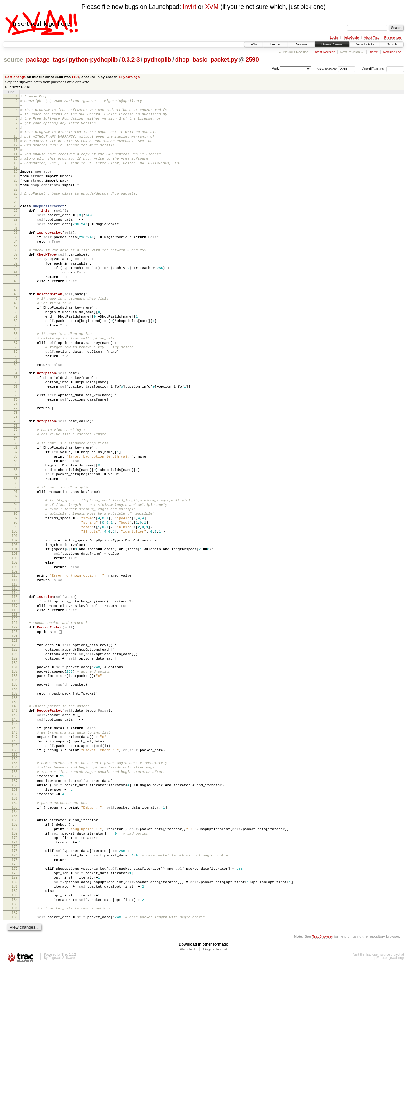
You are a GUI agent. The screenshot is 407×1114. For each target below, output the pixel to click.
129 (14, 759)
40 (15, 299)
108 (14, 653)
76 (15, 485)
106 (14, 643)
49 (15, 346)
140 (14, 813)
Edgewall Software (61, 1105)
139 (14, 809)
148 (14, 855)
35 (15, 273)
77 (15, 489)
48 (15, 341)
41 (15, 304)
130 (14, 765)
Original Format (215, 1097)
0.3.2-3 (130, 59)
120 (14, 712)
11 (15, 150)
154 (14, 885)
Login (334, 37)
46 (15, 330)
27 (15, 231)
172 (14, 980)
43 (15, 315)
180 (14, 1022)
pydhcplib (157, 59)
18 (15, 187)
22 (15, 208)
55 (15, 377)
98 (15, 599)
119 (14, 708)
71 (15, 460)
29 (15, 242)
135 (14, 789)
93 (15, 572)
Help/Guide (351, 37)
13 (15, 161)
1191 (75, 77)
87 (15, 543)
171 (14, 974)
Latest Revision (324, 52)
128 (14, 754)
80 (15, 505)
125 (14, 738)
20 (15, 197)
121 (14, 716)
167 (14, 953)
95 (15, 583)
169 (14, 964)
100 (14, 610)
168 (14, 958)
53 (15, 368)
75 (15, 479)
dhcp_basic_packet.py (206, 59)
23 (15, 212)
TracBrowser (322, 1084)
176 (14, 1000)
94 (15, 578)
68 (15, 445)
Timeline (275, 44)
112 (14, 674)
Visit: (275, 68)
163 (14, 934)
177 (14, 1006)
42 (15, 310)
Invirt (189, 6)
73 (15, 470)
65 (15, 429)
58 (15, 394)
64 (15, 424)
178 (14, 1011)
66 (15, 434)
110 (14, 663)
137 (14, 800)
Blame (373, 52)
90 (15, 558)
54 (15, 373)
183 (14, 1038)
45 (15, 326)
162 (14, 928)
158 (14, 907)
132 (14, 774)
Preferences (393, 37)
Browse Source (332, 44)
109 (14, 659)
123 (14, 727)
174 (14, 989)
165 (14, 943)
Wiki (254, 44)
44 (15, 321)
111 (14, 668)
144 (14, 835)
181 (14, 1027)
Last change (15, 77)
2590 (252, 59)
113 (14, 678)
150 (14, 866)
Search (392, 44)
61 (15, 410)
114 (14, 682)
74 (15, 475)
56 (15, 383)
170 (14, 969)
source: (14, 59)
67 (15, 440)
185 (14, 1049)
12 (15, 156)
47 (15, 336)
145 (14, 839)
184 (14, 1043)
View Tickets (365, 44)
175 (14, 995)
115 (14, 686)
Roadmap (301, 44)
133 (14, 780)
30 (15, 248)
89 (15, 553)
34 (15, 268)
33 (15, 263)
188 (14, 1064)
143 (14, 830)
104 (14, 632)
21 (15, 203)
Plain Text (187, 1097)
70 (15, 455)
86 (15, 537)
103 (14, 626)
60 (15, 404)
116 (14, 692)
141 (14, 819)
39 (15, 294)
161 (14, 923)
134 (14, 785)
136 (14, 794)
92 (15, 568)
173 (14, 984)
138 (14, 805)
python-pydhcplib (93, 59)
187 (14, 1058)
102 (14, 621)
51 (15, 357)
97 (15, 594)
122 (14, 721)
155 (14, 891)
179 (14, 1016)
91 (15, 563)
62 (15, 414)
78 (15, 494)
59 (15, 399)
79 (15, 499)
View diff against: (383, 68)
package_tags (45, 59)
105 (14, 637)
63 (15, 419)
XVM (211, 6)
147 (14, 850)
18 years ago (129, 77)
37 (15, 283)
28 (15, 237)
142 (14, 824)
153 (14, 880)
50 (15, 352)
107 (14, 648)
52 (15, 363)
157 (14, 901)
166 (14, 948)
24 (15, 218)
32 (15, 257)
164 (14, 939)
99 (15, 605)
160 (14, 918)
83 (15, 521)
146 (14, 845)
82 (15, 516)
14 (15, 166)
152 (14, 876)
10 (15, 145)
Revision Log (392, 52)
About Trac (371, 37)
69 (15, 449)
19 (15, 192)
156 (14, 896)
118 (14, 702)
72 (15, 464)
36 (15, 277)
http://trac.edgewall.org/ (387, 1105)
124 (14, 732)
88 (15, 548)
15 (15, 172)
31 (15, 253)
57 (15, 388)
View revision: (327, 68)
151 (14, 872)
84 (15, 526)
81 (15, 510)
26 (15, 226)
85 (15, 532)
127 (14, 748)
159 (14, 912)
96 (15, 589)
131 (14, 769)
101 (14, 616)
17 (15, 183)
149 (14, 861)
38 (15, 288)
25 (15, 222)
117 (14, 697)
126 (14, 743)
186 (14, 1053)
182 (14, 1033)
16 (15, 177)
